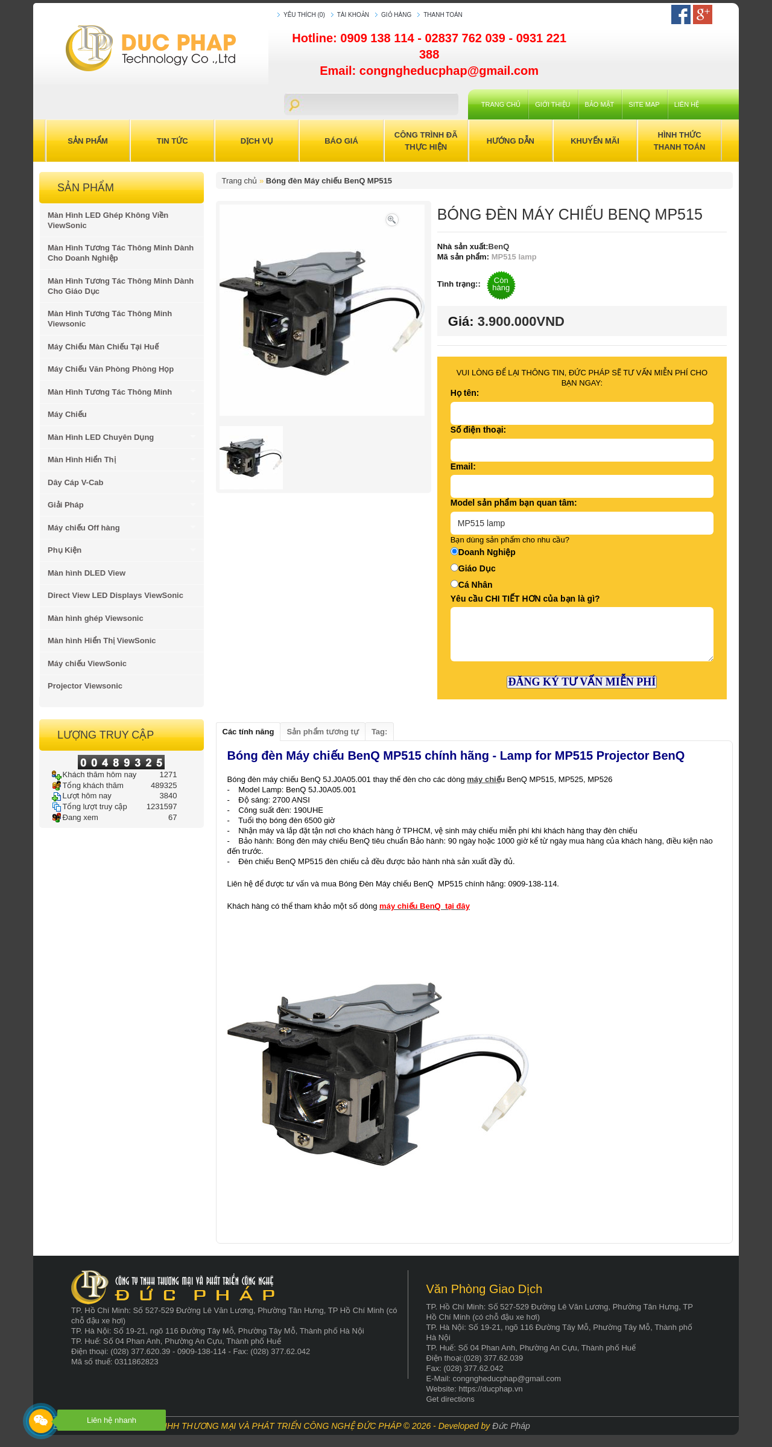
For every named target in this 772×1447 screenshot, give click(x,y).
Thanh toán (443, 14)
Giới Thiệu (552, 104)
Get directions (450, 1399)
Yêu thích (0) (304, 14)
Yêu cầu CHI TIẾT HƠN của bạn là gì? (525, 598)
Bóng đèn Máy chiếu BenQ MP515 (329, 180)
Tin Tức (172, 140)
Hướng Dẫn (510, 140)
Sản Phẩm (88, 140)
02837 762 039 (466, 38)
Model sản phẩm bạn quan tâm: (514, 502)
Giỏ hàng (396, 14)
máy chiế (483, 779)
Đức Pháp (511, 1426)
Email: (463, 466)
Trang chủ (500, 104)
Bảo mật (600, 104)
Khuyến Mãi (595, 140)
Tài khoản (353, 14)
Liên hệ (686, 104)
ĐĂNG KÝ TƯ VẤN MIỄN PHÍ (582, 682)
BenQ (499, 246)
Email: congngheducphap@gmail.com (429, 70)
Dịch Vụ (257, 140)
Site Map (643, 104)
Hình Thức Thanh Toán (680, 140)
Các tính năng (248, 731)
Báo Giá (341, 140)
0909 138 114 (378, 38)
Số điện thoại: (478, 429)
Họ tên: (465, 393)
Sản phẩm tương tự (322, 731)
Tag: (379, 731)
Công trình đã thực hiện (426, 140)
